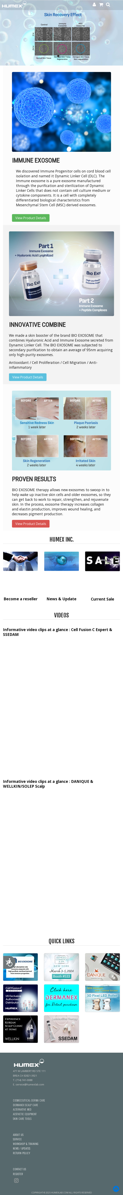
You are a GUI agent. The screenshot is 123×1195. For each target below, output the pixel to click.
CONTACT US (19, 1169)
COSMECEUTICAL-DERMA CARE (29, 1100)
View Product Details (30, 218)
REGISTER (18, 1174)
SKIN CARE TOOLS (22, 1119)
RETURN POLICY (21, 1153)
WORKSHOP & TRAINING (26, 1144)
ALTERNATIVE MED (22, 1109)
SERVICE (17, 1139)
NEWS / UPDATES (21, 1148)
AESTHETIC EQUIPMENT (25, 1114)
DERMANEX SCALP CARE (25, 1105)
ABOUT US (18, 1135)
